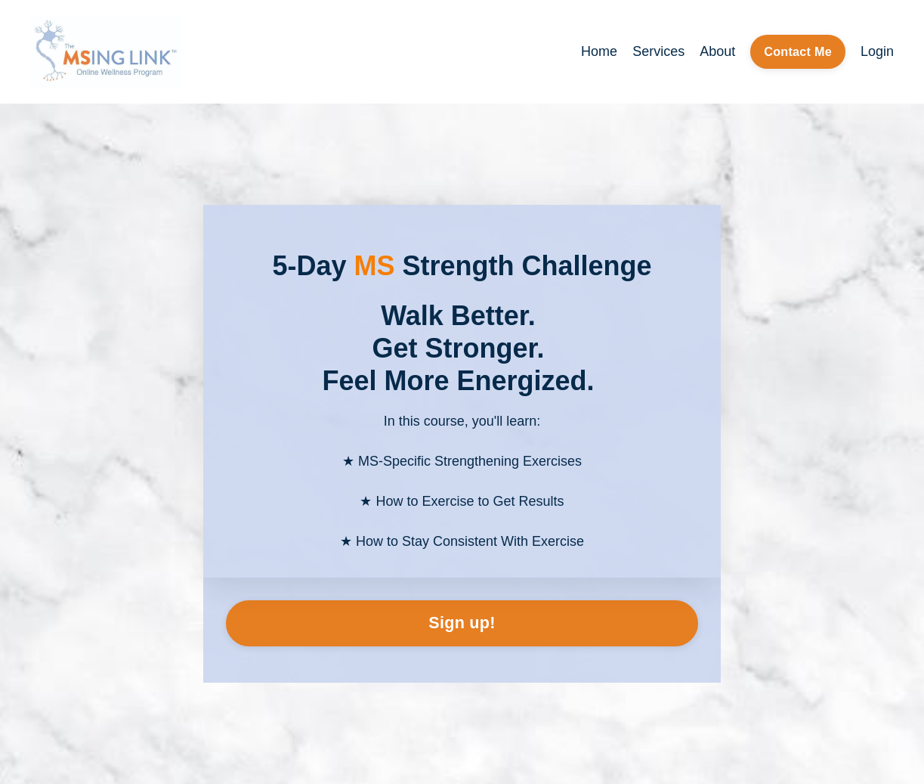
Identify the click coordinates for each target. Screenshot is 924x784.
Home (599, 51)
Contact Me (798, 51)
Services (658, 51)
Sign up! (461, 622)
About (717, 51)
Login (877, 51)
